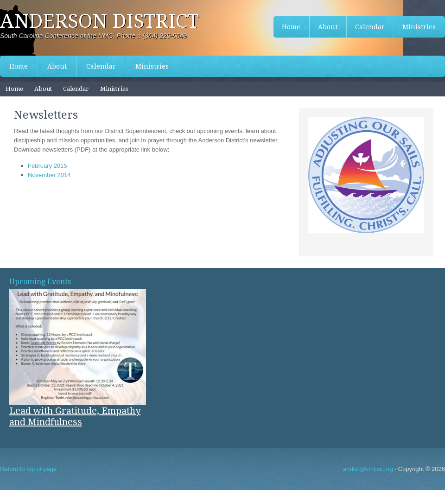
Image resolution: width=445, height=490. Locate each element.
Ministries (152, 66)
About (57, 66)
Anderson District (99, 21)
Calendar (101, 66)
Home (18, 66)
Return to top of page (28, 468)
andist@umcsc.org (368, 468)
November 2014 (49, 175)
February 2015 (47, 165)
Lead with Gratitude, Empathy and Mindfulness (74, 416)
